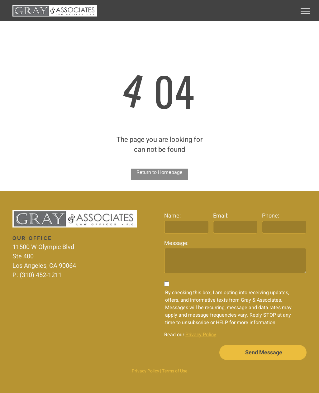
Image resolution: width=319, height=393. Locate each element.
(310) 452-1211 (41, 275)
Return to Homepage (159, 172)
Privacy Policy (200, 334)
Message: (176, 243)
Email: (220, 216)
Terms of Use (174, 371)
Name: (172, 216)
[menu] (305, 11)
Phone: (270, 216)
